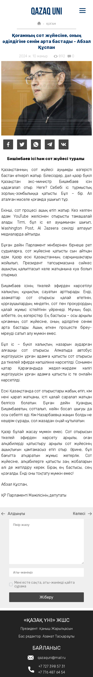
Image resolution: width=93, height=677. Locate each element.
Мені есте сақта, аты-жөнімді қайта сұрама (44, 584)
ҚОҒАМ (51, 24)
